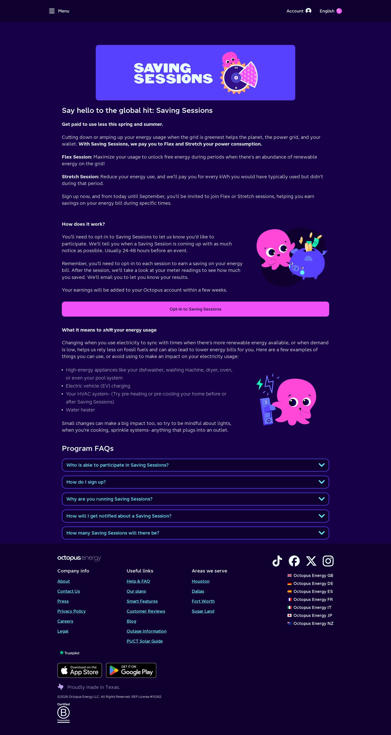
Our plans (136, 591)
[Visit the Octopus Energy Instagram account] (328, 560)
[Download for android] (131, 670)
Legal (62, 631)
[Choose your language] (330, 10)
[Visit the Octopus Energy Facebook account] (294, 560)
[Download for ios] (79, 670)
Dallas (198, 591)
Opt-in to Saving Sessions (195, 309)
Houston (200, 581)
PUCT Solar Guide (145, 641)
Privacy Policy (71, 611)
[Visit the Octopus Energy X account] (311, 560)
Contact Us (68, 591)
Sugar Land (203, 611)
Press (63, 601)
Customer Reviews (146, 611)
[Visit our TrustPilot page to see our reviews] (106, 652)
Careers (65, 621)
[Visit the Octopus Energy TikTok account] (277, 560)
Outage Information (147, 631)
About (63, 581)
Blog (131, 621)
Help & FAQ (138, 581)
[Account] (299, 10)
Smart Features (142, 601)
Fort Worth (203, 601)
